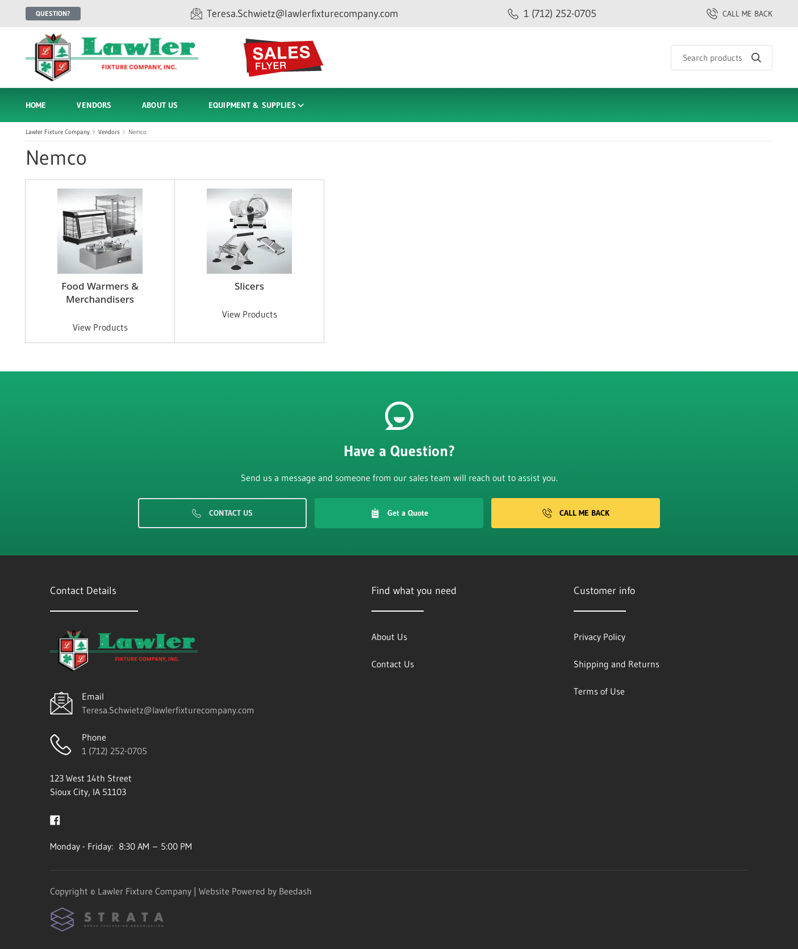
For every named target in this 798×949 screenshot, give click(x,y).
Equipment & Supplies (257, 105)
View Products (100, 327)
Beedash (295, 891)
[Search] (721, 57)
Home (36, 105)
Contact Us (222, 513)
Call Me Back (575, 513)
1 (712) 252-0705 (114, 750)
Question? (53, 13)
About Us (160, 105)
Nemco (137, 132)
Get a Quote (399, 513)
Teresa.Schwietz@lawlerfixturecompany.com (168, 710)
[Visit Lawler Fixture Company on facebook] (55, 819)
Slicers (249, 285)
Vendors (94, 105)
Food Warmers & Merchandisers (100, 292)
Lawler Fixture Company (58, 132)
